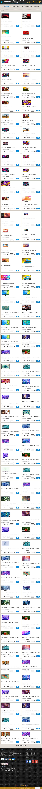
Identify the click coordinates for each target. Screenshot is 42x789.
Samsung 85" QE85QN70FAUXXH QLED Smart (10, 738)
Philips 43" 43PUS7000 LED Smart (28, 234)
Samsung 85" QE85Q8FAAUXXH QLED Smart (30, 724)
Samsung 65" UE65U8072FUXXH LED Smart (9, 622)
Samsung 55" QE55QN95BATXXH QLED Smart (10, 520)
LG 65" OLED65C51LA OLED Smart (8, 174)
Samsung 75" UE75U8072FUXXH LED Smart (9, 696)
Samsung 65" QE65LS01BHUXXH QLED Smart (10, 547)
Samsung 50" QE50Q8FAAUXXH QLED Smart (30, 430)
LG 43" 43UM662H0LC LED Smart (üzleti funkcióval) (30, 80)
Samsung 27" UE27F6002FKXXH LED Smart (30, 297)
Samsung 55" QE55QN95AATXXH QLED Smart (31, 503)
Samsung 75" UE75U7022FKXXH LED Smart (30, 682)
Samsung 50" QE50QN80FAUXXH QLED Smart (10, 445)
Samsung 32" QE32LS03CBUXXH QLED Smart (10, 312)
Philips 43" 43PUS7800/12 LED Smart (8, 250)
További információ (29, 787)
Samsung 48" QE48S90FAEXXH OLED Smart (30, 401)
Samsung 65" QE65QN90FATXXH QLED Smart (10, 607)
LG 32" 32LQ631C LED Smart (27, 38)
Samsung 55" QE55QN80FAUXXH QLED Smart (31, 489)
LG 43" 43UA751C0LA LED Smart (7, 79)
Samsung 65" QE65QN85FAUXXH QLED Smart (31, 578)
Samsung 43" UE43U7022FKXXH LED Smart (30, 386)
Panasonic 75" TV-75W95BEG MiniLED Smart (31, 204)
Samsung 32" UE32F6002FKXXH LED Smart (9, 327)
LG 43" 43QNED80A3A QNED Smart (8, 65)
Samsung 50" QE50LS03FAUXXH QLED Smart (31, 416)
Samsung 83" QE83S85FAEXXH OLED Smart (9, 710)
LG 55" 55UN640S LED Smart (27, 120)
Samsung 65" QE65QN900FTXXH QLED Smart (31, 592)
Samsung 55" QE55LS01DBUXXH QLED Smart (10, 473)
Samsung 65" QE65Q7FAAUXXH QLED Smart (30, 548)
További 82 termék (21, 745)
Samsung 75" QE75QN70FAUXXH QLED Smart (10, 667)
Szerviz (18, 3)
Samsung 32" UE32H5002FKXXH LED (29, 327)
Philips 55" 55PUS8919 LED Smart (7, 283)
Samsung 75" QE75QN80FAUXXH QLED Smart (31, 666)
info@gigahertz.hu (16, 1)
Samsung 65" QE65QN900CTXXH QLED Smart (10, 592)
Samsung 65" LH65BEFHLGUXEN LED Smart (30, 533)
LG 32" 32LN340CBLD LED (6, 37)
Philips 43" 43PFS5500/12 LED (7, 235)
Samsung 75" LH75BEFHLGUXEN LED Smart (9, 637)
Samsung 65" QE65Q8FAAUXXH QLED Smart (10, 562)
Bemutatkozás (4, 3)
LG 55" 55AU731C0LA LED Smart (7, 120)
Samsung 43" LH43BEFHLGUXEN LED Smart (30, 356)
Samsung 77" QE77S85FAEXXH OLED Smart (30, 696)
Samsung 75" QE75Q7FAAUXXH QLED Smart (10, 652)
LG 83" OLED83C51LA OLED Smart (28, 188)
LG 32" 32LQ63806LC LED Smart (7, 52)
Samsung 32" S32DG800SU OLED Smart (29, 312)
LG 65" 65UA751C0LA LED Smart (28, 160)
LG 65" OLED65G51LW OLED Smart (29, 174)
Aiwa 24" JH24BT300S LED (6, 21)
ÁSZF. (16, 785)
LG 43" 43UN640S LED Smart (6, 93)
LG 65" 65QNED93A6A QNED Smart (29, 147)
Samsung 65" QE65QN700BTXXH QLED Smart (31, 563)
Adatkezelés (24, 785)
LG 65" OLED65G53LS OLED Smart (8, 187)
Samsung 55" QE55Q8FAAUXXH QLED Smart (10, 488)
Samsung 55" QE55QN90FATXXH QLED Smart (10, 503)
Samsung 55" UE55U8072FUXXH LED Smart (9, 533)
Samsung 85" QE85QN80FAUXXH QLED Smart (31, 738)
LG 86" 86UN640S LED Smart (6, 204)
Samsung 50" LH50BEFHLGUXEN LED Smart (9, 416)
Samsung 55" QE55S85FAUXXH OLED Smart (30, 518)
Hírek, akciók (12, 3)
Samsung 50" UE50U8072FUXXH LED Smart (9, 459)
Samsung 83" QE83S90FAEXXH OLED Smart (30, 710)
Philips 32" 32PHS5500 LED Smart (7, 221)
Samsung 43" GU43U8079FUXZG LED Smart (9, 356)
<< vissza (2, 10)
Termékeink (24, 3)
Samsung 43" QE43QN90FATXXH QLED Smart (10, 385)
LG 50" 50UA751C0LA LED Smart (28, 93)
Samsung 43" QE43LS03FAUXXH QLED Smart (10, 371)
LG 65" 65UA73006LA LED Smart (7, 160)
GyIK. (36, 3)
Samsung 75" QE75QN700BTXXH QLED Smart (31, 652)
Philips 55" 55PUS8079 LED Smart (28, 266)
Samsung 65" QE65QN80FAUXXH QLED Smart (10, 577)
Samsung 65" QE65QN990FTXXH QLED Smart (31, 607)
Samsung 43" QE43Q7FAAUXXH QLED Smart (30, 371)
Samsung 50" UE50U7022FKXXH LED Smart (30, 445)
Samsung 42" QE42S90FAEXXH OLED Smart (30, 342)
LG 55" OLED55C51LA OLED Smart (8, 133)
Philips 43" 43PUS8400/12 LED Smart (29, 250)
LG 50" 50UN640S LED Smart (6, 106)
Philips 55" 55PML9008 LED (6, 265)
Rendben (38, 787)
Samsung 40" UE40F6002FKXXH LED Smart (9, 341)
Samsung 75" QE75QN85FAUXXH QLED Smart (10, 681)
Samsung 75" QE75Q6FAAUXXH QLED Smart (30, 637)
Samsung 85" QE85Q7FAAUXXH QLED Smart (10, 724)
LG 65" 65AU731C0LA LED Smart (28, 133)
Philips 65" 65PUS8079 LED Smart (28, 283)
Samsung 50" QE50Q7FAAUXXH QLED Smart (10, 431)
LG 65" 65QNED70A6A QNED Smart (8, 147)
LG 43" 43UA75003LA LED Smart (28, 65)
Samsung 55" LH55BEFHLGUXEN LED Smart (30, 459)
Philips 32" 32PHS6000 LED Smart (28, 218)
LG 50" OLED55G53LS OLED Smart (28, 106)
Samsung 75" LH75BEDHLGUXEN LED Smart (30, 624)
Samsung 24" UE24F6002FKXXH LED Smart (9, 297)
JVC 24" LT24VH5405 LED (27, 21)
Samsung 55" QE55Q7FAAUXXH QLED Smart (30, 474)
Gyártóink (31, 3)
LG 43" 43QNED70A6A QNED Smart (29, 52)
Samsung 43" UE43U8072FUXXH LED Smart (9, 402)
